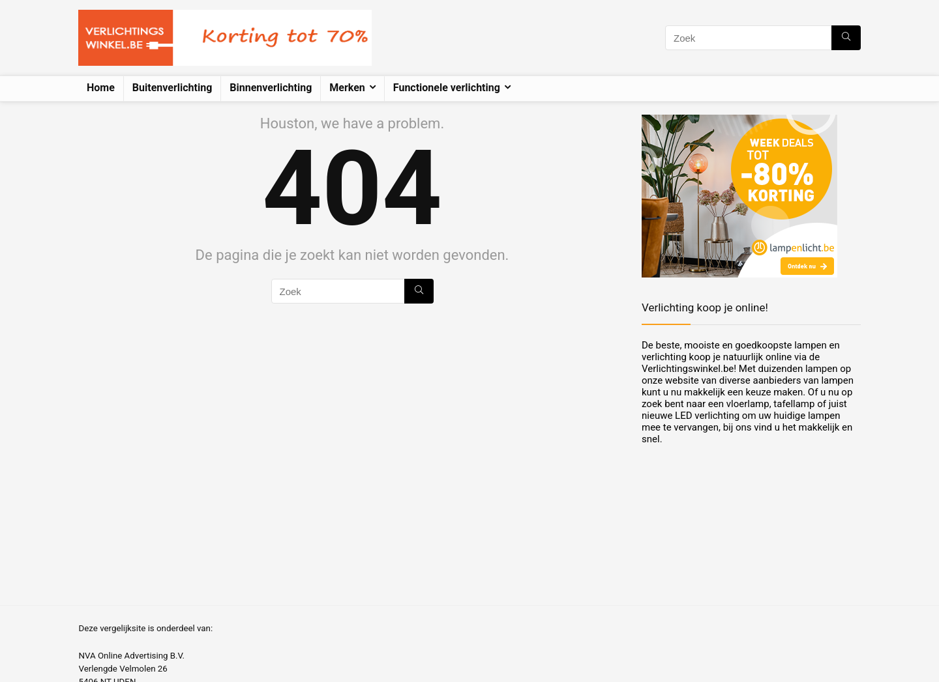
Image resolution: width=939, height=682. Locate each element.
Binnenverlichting (271, 87)
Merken (347, 87)
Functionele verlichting (446, 87)
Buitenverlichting (172, 87)
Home (101, 87)
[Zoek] (846, 37)
